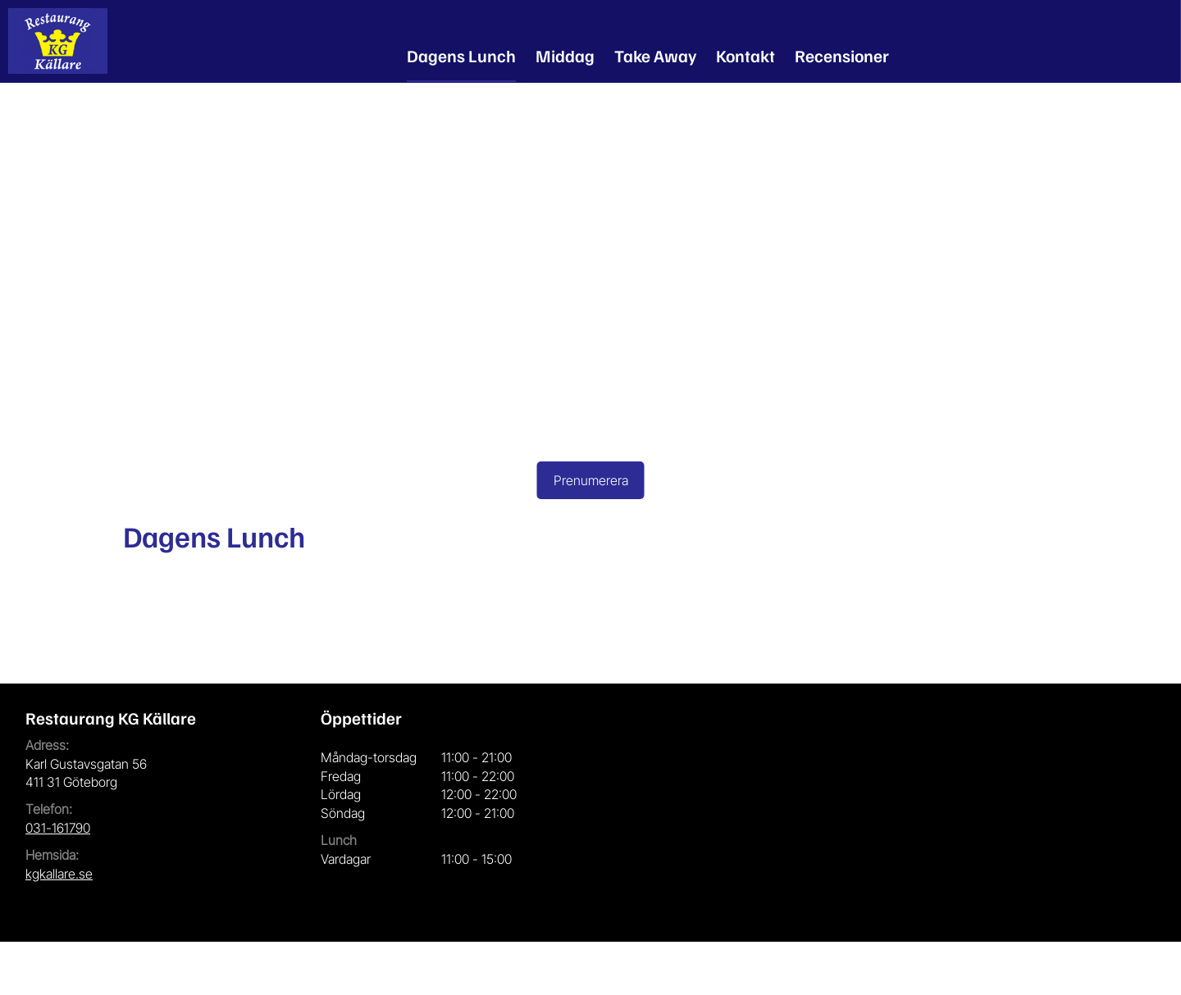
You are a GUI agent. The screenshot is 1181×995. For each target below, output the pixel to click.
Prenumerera (591, 480)
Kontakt (745, 55)
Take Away (655, 55)
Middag (565, 55)
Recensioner (842, 55)
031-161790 (57, 828)
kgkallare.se (59, 874)
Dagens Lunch (461, 55)
